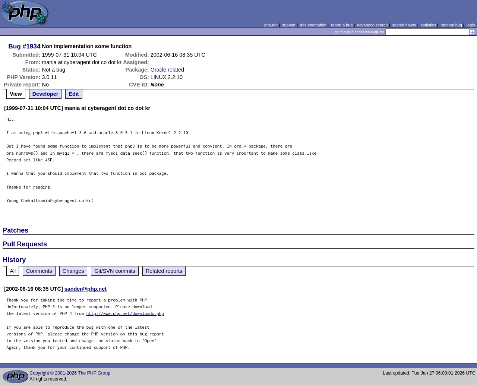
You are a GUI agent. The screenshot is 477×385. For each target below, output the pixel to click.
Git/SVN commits (114, 271)
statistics (428, 25)
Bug (14, 46)
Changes (73, 271)
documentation (313, 25)
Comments (39, 271)
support (289, 25)
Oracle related (167, 70)
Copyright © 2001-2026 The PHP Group (69, 373)
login (471, 25)
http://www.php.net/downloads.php (125, 313)
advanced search (372, 25)
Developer (45, 94)
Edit (74, 94)
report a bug (342, 25)
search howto (404, 25)
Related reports (164, 271)
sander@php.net (85, 289)
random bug (451, 25)
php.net (271, 25)
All (13, 271)
